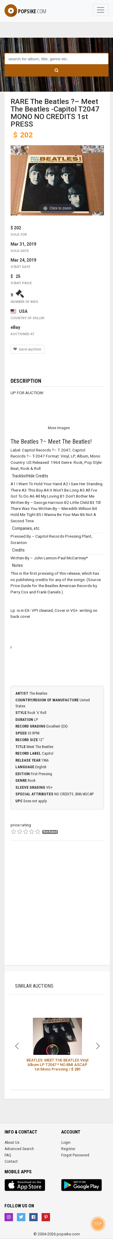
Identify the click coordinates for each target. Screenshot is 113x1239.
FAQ (8, 1155)
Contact (11, 1161)
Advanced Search (19, 1149)
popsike (25, 11)
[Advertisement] (56, 908)
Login (66, 1142)
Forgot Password (75, 1155)
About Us (12, 1142)
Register (68, 1149)
